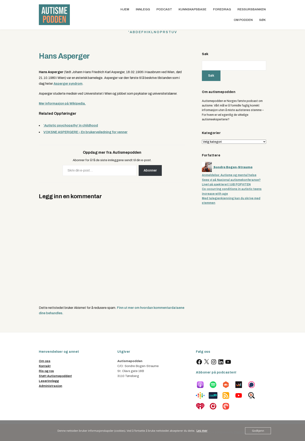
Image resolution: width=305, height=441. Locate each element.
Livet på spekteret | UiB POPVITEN (226, 184)
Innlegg (143, 9)
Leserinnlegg (49, 381)
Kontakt (45, 366)
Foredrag (222, 9)
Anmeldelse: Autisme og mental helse (229, 175)
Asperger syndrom (68, 83)
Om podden (243, 20)
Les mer (202, 431)
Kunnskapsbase (192, 9)
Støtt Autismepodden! (55, 376)
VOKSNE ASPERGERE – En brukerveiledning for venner (85, 132)
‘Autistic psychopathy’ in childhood (70, 125)
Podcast (164, 9)
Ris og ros (46, 371)
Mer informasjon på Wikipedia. (62, 103)
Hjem (124, 9)
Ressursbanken (251, 9)
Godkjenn (258, 431)
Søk (262, 20)
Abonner (150, 170)
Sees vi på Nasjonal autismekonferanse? (231, 179)
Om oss (44, 361)
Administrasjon (50, 386)
